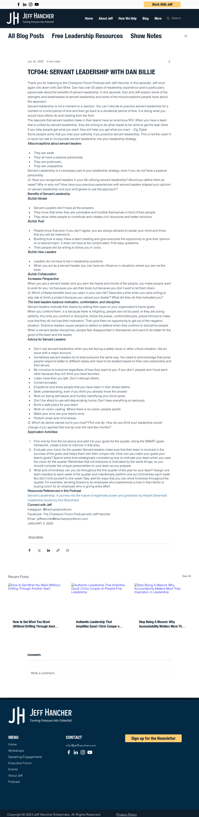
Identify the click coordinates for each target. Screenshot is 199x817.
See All (186, 576)
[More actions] (169, 61)
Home (12, 744)
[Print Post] (67, 550)
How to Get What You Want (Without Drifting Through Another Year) (36, 624)
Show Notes (146, 36)
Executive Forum (19, 763)
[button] (128, 18)
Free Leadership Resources (87, 36)
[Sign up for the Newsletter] (153, 738)
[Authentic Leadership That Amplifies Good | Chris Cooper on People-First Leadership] (99, 599)
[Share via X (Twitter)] (39, 550)
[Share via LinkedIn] (48, 550)
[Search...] (180, 18)
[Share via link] (58, 550)
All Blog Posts (26, 36)
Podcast (14, 782)
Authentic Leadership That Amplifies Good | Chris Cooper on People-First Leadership (98, 624)
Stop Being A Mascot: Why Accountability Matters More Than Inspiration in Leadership (162, 624)
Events (13, 769)
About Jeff (15, 775)
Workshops (16, 750)
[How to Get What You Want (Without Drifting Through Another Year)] (36, 599)
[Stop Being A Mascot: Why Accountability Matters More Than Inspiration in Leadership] (162, 599)
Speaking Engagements (25, 757)
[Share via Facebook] (29, 550)
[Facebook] (69, 752)
